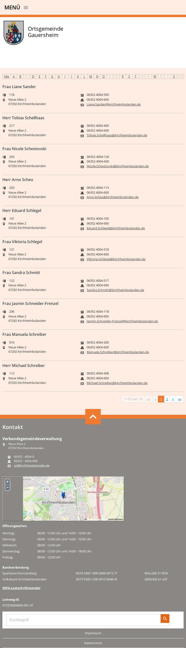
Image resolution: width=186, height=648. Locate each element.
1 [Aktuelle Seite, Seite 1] (161, 399)
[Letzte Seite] (180, 399)
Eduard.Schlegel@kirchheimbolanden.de (116, 228)
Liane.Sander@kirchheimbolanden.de (114, 104)
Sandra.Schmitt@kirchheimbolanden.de (115, 290)
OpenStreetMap (97, 519)
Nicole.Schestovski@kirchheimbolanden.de (118, 166)
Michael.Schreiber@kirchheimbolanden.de (117, 383)
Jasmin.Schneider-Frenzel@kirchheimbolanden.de (122, 321)
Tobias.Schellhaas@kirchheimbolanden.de (117, 135)
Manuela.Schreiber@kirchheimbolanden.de (118, 352)
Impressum (93, 633)
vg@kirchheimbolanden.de (32, 465)
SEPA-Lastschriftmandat (21, 588)
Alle (6, 76)
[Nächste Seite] (173, 399)
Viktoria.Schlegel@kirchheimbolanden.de (116, 259)
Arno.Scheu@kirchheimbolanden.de (113, 197)
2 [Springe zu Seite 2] (167, 399)
